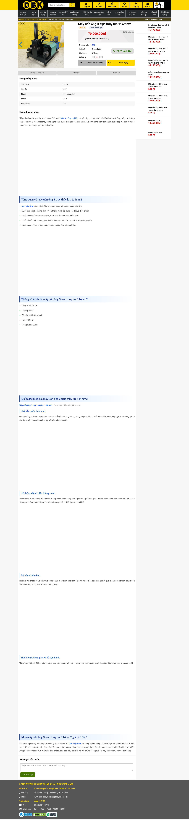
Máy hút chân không (74, 13)
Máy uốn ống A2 (154, 121)
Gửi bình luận (27, 776)
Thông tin (76, 73)
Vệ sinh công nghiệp (119, 13)
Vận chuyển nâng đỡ (132, 13)
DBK (93, 45)
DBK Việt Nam (75, 743)
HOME (21, 19)
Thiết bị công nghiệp (164, 13)
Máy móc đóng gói (144, 13)
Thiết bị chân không (87, 13)
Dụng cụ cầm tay (53, 13)
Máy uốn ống (43, 19)
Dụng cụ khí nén (63, 13)
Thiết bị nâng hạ (33, 13)
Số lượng (82, 57)
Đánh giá (116, 73)
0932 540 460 (122, 51)
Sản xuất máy (154, 13)
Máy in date (109, 13)
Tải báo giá (128, 32)
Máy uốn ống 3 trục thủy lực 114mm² (35, 405)
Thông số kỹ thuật (37, 73)
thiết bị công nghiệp (69, 118)
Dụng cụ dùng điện (99, 13)
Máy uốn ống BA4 (155, 133)
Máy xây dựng (43, 13)
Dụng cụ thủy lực (23, 13)
